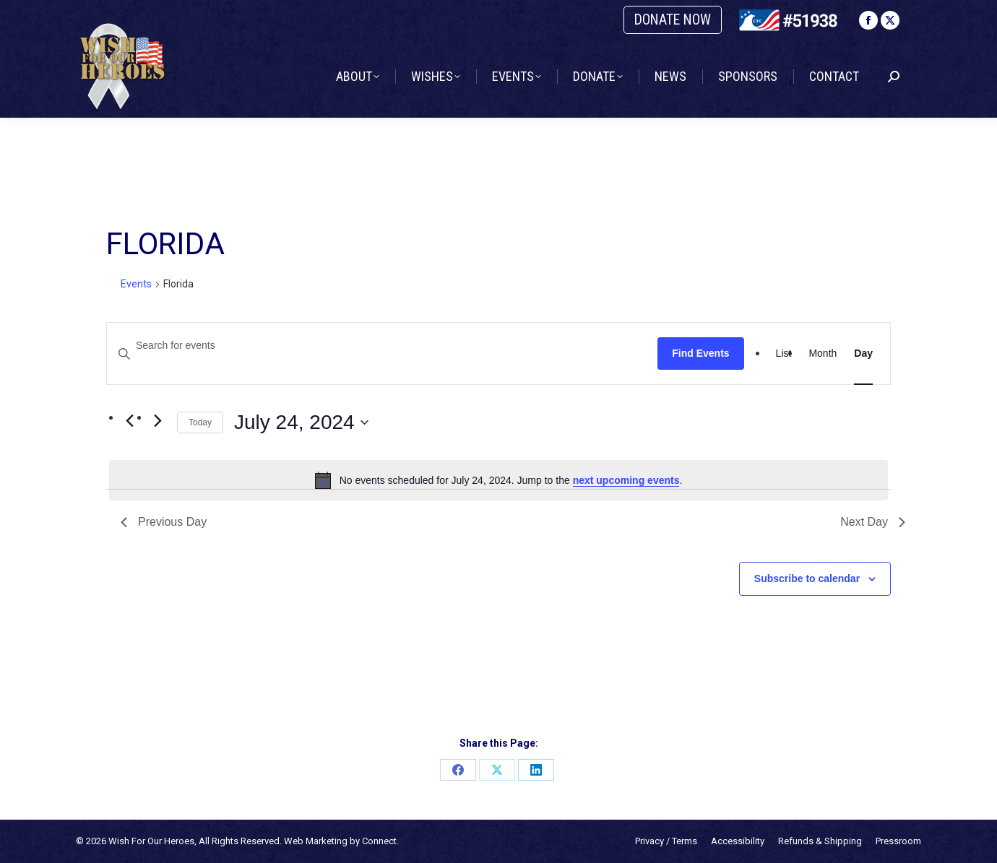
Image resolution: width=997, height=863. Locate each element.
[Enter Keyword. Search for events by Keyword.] (382, 345)
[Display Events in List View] (784, 353)
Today (200, 422)
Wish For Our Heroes (151, 841)
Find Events (700, 353)
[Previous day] (129, 421)
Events (136, 284)
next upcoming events (626, 480)
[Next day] (157, 421)
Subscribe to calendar (807, 578)
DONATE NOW (672, 20)
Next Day (872, 522)
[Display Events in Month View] (822, 353)
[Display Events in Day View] (863, 353)
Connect (379, 841)
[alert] (498, 480)
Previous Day (164, 522)
